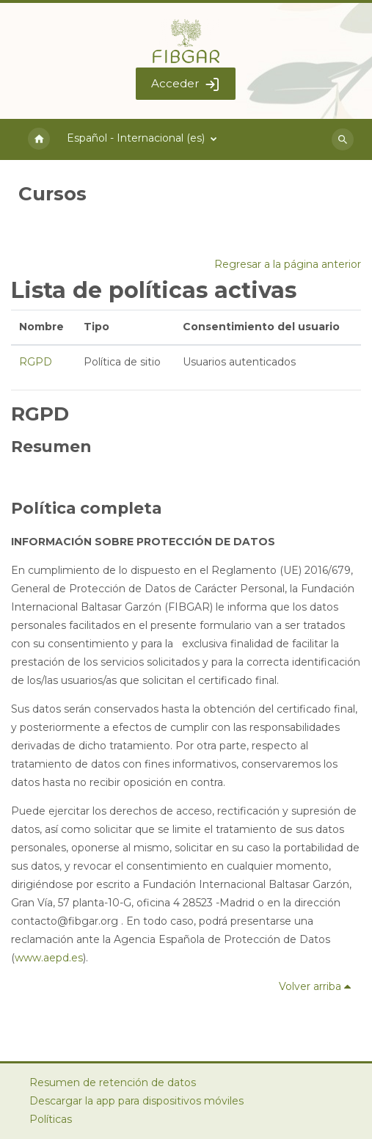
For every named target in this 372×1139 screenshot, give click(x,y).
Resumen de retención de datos (112, 1082)
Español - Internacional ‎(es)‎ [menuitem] (136, 138)
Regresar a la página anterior (287, 264)
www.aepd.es (49, 957)
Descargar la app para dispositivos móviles (136, 1100)
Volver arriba (317, 986)
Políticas (50, 1119)
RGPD (35, 361)
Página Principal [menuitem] (39, 139)
